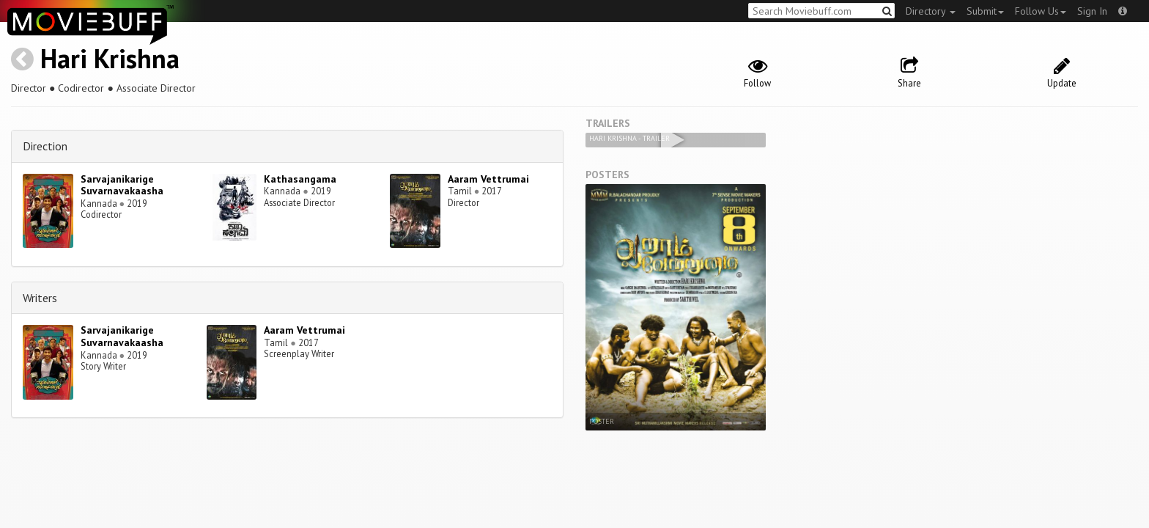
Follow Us (1040, 11)
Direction (45, 146)
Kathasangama (300, 179)
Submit (985, 11)
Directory (931, 11)
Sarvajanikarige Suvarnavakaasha (122, 185)
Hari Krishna (110, 58)
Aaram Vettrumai (488, 179)
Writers (40, 297)
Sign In (1092, 11)
